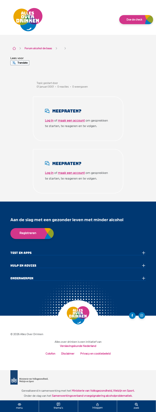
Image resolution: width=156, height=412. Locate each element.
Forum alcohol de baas (38, 48)
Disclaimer (67, 353)
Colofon (50, 353)
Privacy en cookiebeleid (95, 353)
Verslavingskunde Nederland (78, 346)
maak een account (71, 120)
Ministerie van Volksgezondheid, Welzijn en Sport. (103, 390)
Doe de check (134, 19)
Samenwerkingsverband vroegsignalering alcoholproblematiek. (92, 395)
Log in (49, 120)
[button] (17, 58)
